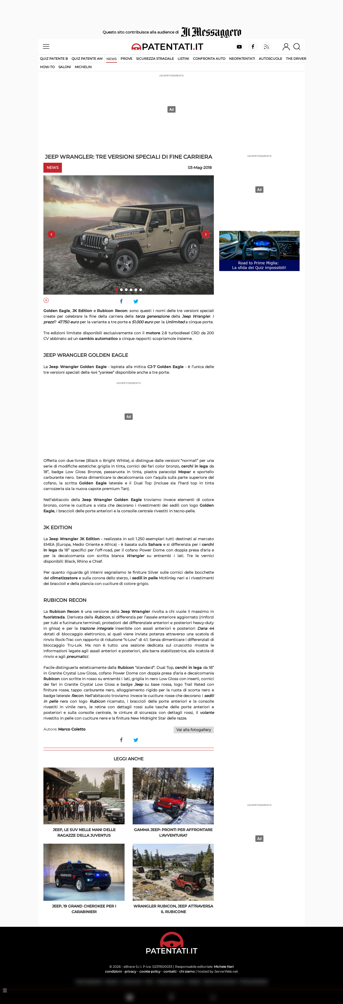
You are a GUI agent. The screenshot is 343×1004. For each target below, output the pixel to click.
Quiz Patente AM (87, 59)
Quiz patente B (54, 59)
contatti (169, 971)
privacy (130, 971)
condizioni (113, 971)
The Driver (296, 59)
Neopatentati (242, 59)
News (111, 59)
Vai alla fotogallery (193, 729)
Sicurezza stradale (155, 59)
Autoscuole (270, 59)
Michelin (83, 67)
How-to (47, 67)
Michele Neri (224, 967)
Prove (126, 59)
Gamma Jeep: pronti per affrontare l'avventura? (173, 832)
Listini (183, 59)
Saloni (64, 67)
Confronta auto (209, 59)
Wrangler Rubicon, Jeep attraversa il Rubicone (173, 909)
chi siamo (187, 971)
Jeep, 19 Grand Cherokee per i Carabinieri (84, 909)
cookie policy (150, 971)
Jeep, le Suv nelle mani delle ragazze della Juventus (84, 832)
